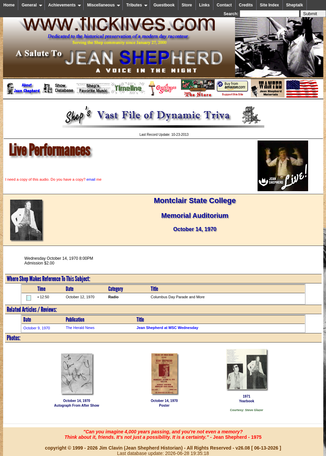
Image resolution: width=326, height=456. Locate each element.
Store (187, 5)
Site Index (269, 5)
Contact (224, 5)
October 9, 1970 (36, 328)
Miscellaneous (103, 5)
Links (204, 5)
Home (8, 5)
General (32, 5)
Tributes (137, 5)
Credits (246, 5)
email (90, 179)
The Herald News (80, 328)
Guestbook (164, 5)
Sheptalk (294, 5)
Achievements (64, 5)
